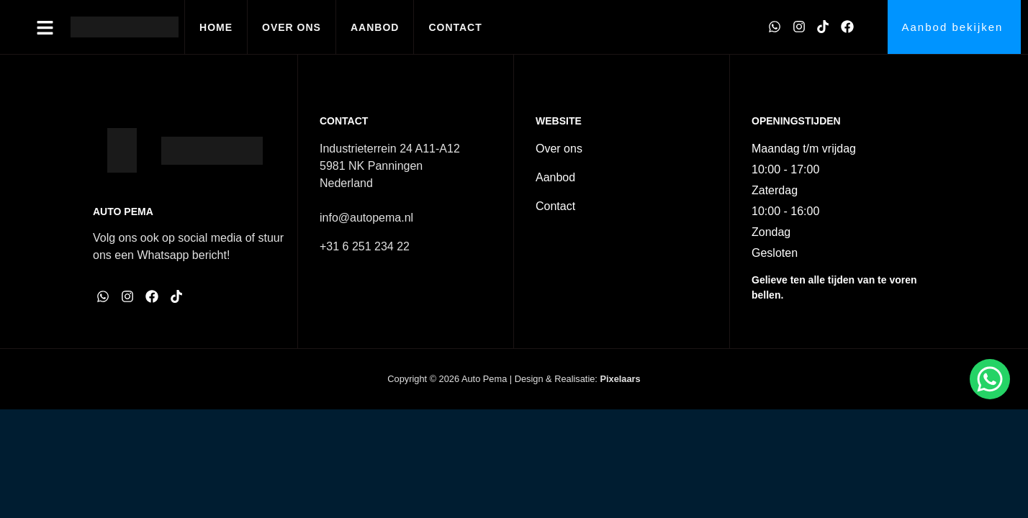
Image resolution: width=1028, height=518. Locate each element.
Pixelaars (620, 378)
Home (216, 27)
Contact (455, 27)
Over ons (291, 27)
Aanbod (375, 27)
